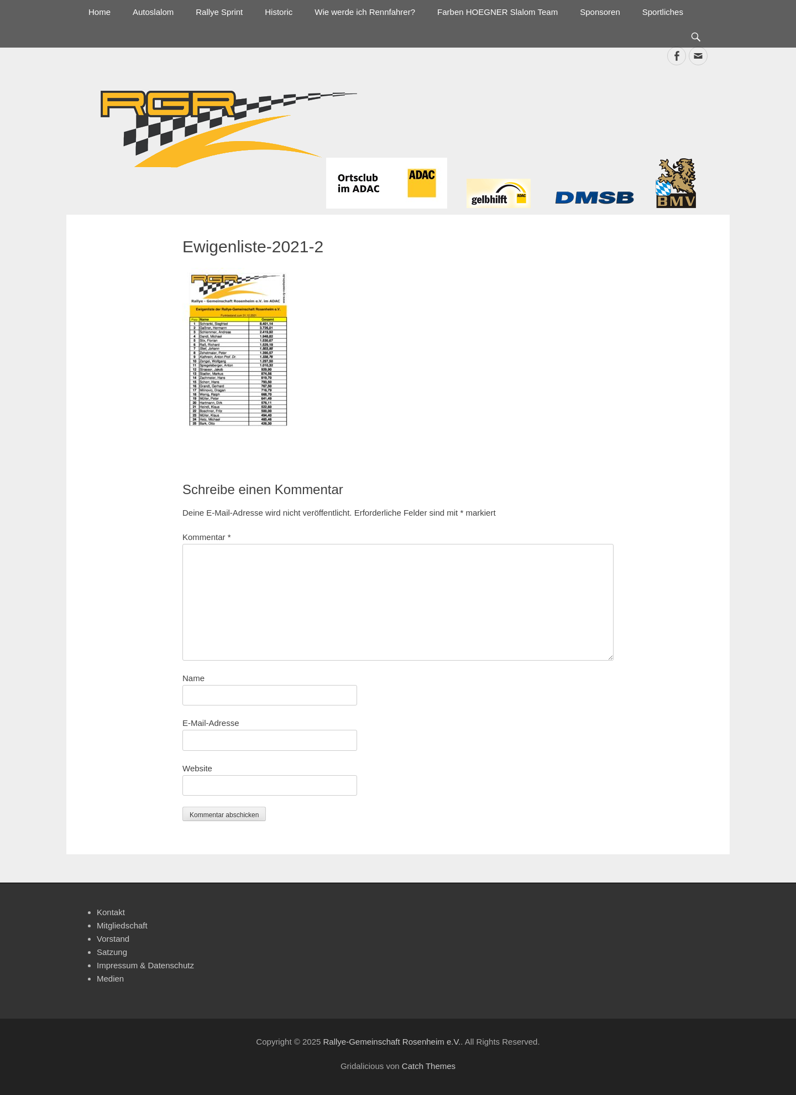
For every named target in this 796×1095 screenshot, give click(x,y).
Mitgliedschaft (122, 925)
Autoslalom (153, 12)
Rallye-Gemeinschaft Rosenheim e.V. (391, 1041)
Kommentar (206, 537)
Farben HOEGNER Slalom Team (497, 12)
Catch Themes (428, 1066)
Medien (110, 978)
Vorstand (113, 938)
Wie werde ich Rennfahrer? (365, 12)
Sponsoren (600, 12)
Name (193, 678)
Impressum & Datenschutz (145, 965)
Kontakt (111, 912)
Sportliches (662, 12)
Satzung (112, 952)
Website (197, 768)
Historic (278, 12)
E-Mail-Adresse (210, 723)
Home (99, 12)
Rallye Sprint (219, 12)
